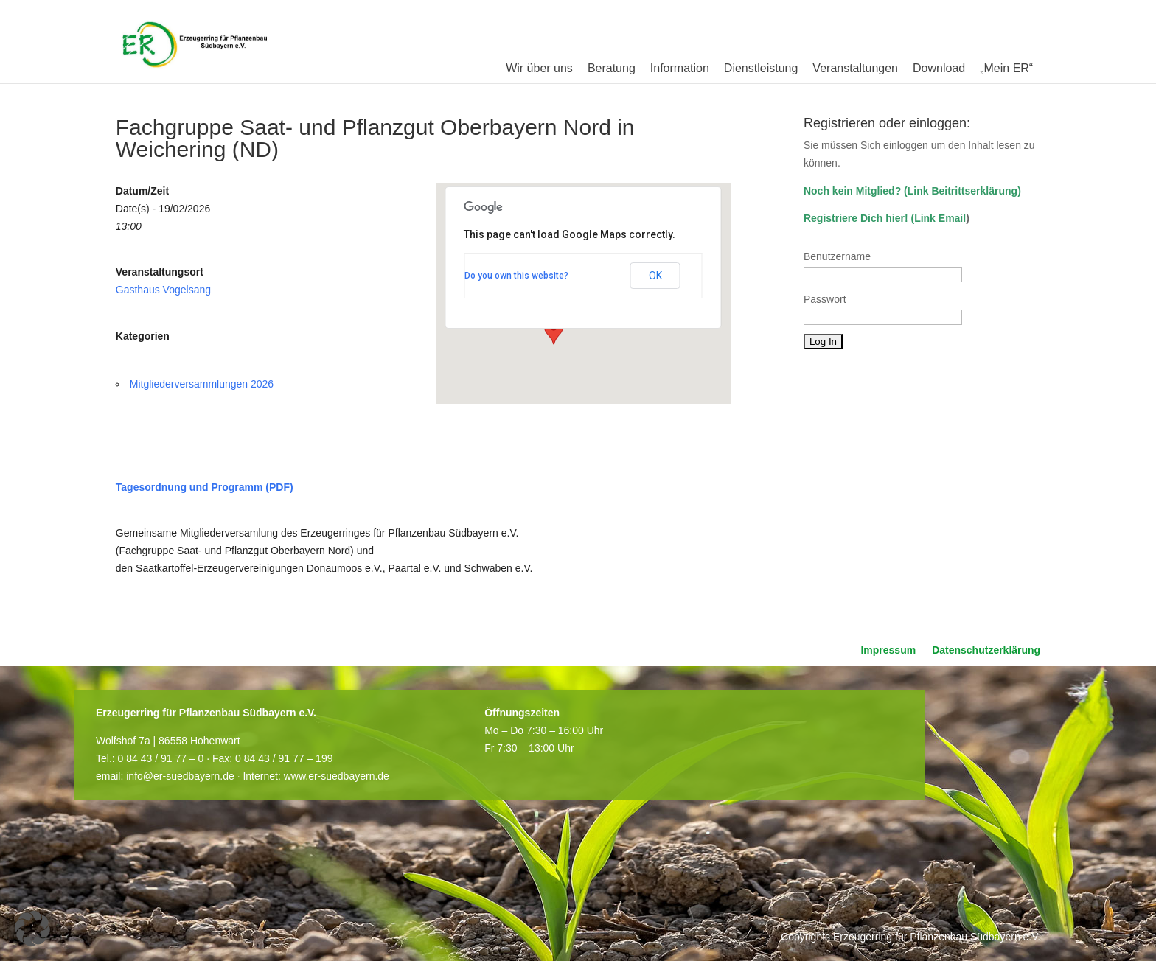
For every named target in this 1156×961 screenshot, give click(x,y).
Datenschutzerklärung (986, 650)
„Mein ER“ (1006, 68)
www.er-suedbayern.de (336, 776)
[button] (553, 331)
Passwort (825, 299)
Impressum (888, 650)
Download (939, 68)
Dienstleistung (761, 68)
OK (655, 276)
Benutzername (837, 256)
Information (679, 68)
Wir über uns (539, 68)
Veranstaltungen (855, 68)
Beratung (612, 68)
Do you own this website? (516, 275)
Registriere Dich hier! (856, 218)
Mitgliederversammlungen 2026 (202, 384)
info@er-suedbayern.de (180, 776)
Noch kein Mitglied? (852, 191)
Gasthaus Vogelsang (163, 290)
